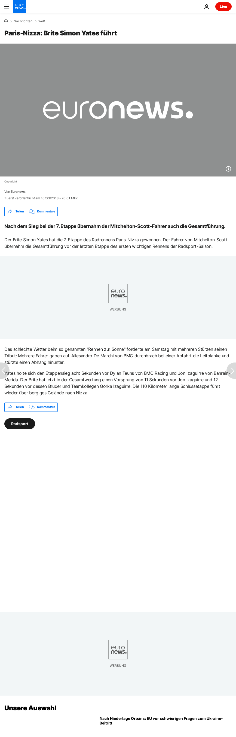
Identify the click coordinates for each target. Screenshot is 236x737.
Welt (41, 21)
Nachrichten (23, 21)
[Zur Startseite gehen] (19, 6)
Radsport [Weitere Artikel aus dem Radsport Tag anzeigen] (19, 423)
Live (223, 6)
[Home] (6, 21)
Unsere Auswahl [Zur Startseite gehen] (30, 708)
